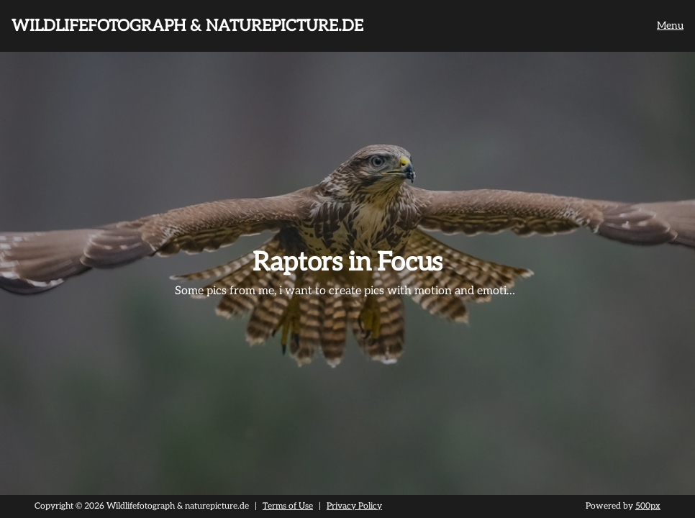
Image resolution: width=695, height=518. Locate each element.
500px (647, 506)
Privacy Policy (354, 506)
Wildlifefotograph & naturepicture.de (187, 26)
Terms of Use (288, 506)
